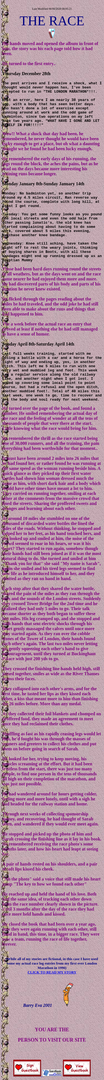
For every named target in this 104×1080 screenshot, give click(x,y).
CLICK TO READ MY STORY (51, 972)
